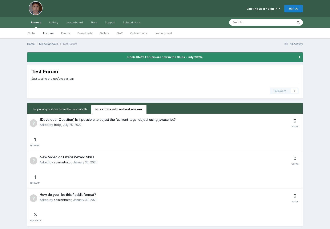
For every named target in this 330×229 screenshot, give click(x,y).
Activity (53, 22)
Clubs (31, 33)
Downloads (84, 33)
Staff (120, 33)
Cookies (165, 217)
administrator (62, 143)
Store (93, 22)
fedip (57, 125)
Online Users (138, 33)
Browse (36, 24)
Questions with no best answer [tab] (118, 109)
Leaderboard (163, 33)
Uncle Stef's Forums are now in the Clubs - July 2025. (165, 57)
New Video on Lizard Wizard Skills (67, 138)
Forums (48, 33)
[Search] (250, 22)
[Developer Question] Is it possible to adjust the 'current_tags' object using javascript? (108, 119)
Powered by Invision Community (165, 222)
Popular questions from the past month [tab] (60, 109)
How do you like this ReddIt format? (68, 157)
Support (110, 22)
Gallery (104, 33)
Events (65, 33)
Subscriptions (132, 22)
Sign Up (293, 8)
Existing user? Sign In (263, 8)
